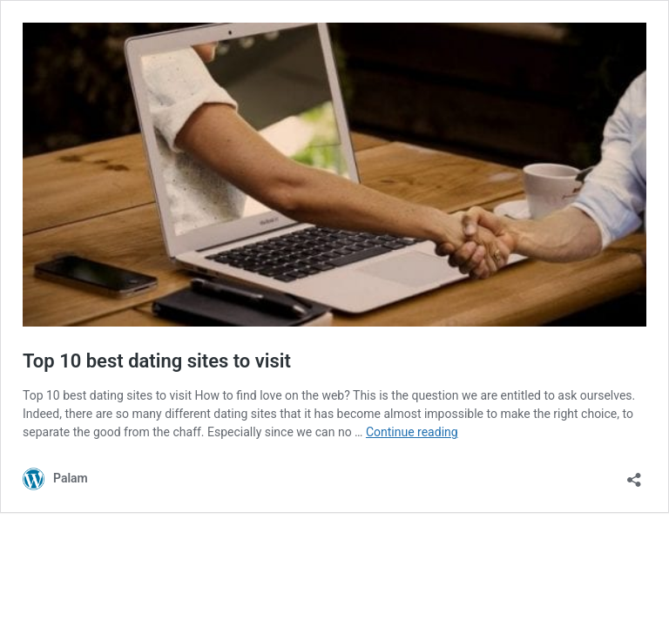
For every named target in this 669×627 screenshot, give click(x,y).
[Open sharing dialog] (634, 474)
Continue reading (412, 432)
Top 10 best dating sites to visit (157, 361)
